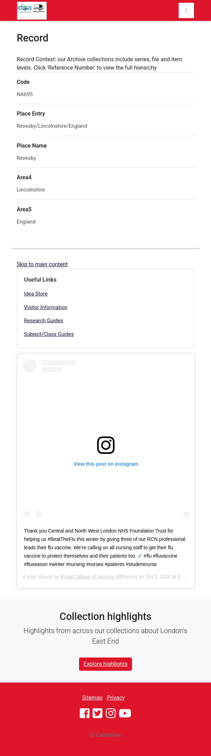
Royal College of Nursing (87, 577)
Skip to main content (42, 264)
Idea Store (36, 294)
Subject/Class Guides (49, 334)
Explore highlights (105, 664)
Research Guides (43, 320)
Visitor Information (46, 307)
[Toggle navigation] (186, 10)
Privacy (116, 697)
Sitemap (92, 697)
